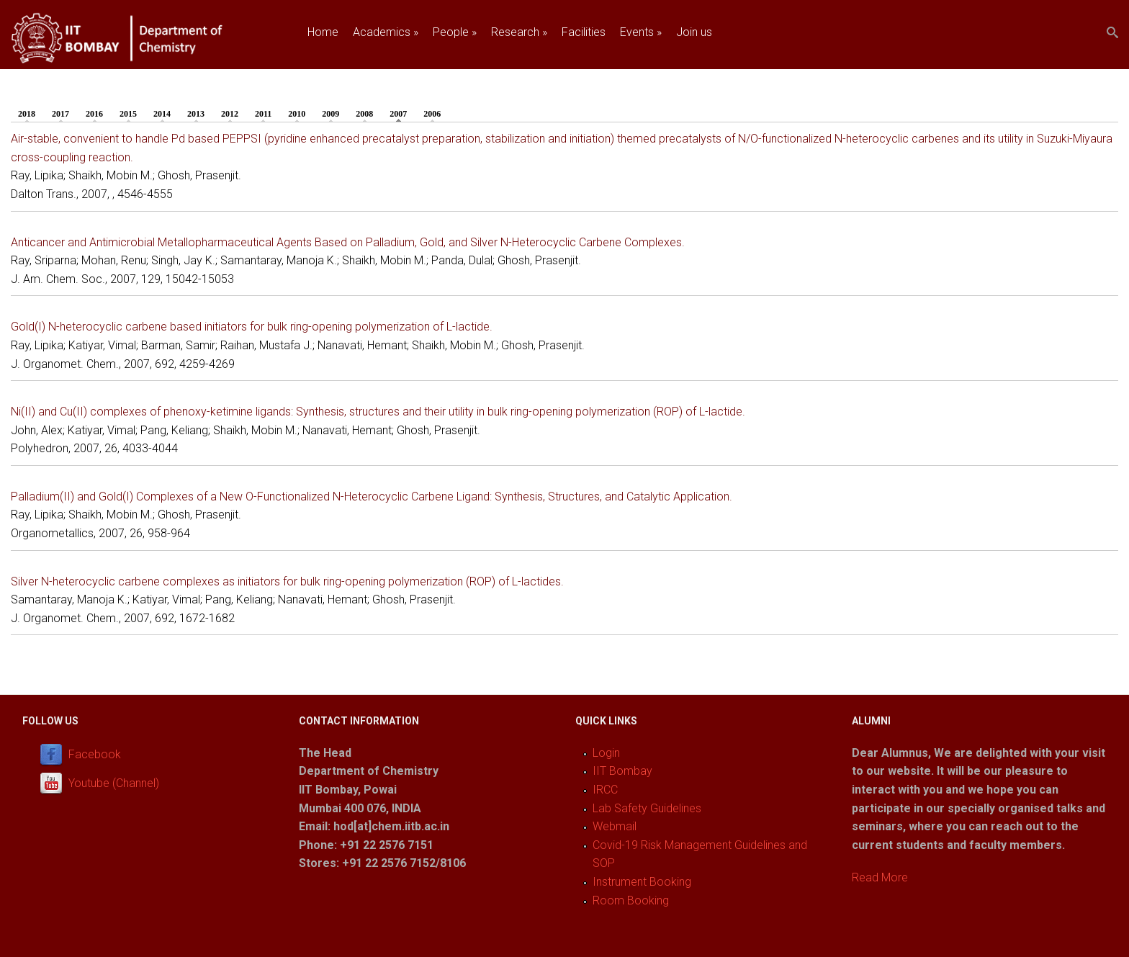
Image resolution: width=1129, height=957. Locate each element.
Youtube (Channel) (113, 783)
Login (606, 753)
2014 (162, 114)
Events (641, 32)
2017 (60, 114)
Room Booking (631, 900)
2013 (195, 114)
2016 (94, 114)
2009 (330, 114)
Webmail (615, 826)
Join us (694, 32)
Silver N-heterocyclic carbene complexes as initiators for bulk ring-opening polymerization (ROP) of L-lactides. (287, 581)
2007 (402, 113)
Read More (880, 877)
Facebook (94, 754)
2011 (263, 114)
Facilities (584, 32)
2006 (432, 114)
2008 (364, 114)
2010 (296, 114)
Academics (385, 32)
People (455, 32)
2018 (26, 114)
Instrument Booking (642, 882)
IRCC (605, 789)
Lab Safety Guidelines (647, 808)
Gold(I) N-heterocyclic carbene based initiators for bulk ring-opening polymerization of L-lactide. (251, 326)
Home (322, 32)
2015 (128, 114)
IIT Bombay (622, 771)
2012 (229, 114)
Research (519, 32)
